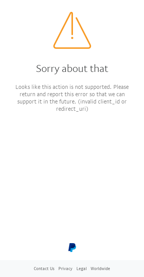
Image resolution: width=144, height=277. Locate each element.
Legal (81, 268)
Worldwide (100, 268)
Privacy (65, 268)
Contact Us (44, 268)
